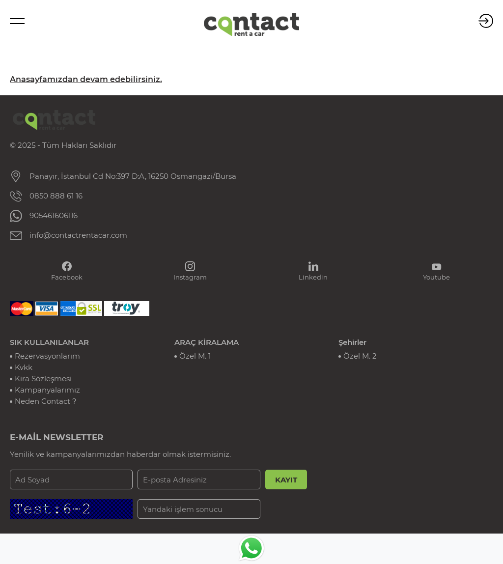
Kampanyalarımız (47, 390)
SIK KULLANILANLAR (49, 342)
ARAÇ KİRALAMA (206, 342)
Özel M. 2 (360, 356)
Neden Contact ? (46, 401)
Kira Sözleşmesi (43, 378)
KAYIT (286, 479)
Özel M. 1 (195, 356)
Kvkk (23, 367)
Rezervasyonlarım (47, 356)
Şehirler (352, 342)
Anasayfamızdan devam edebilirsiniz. (86, 79)
